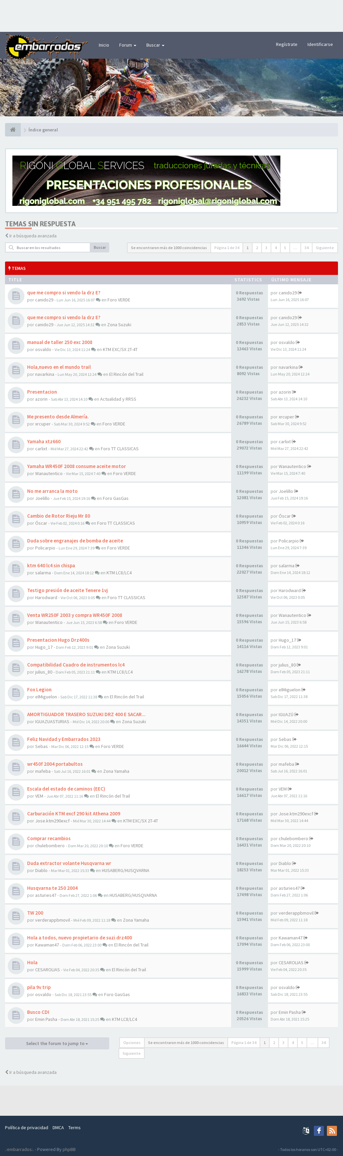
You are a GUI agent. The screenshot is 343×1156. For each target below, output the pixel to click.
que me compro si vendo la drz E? (63, 292)
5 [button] (285, 247)
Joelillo (42, 498)
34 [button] (306, 247)
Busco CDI (38, 1012)
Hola (32, 962)
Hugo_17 (44, 647)
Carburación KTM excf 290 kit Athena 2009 (73, 813)
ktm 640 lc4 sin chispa (51, 565)
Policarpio (45, 548)
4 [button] (276, 247)
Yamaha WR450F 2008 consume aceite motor (76, 466)
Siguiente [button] (325, 247)
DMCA (58, 1127)
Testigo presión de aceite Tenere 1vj (67, 590)
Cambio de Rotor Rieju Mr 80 (58, 516)
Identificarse (320, 44)
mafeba (43, 771)
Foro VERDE (119, 300)
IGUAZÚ (286, 714)
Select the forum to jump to (57, 1043)
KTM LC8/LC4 (119, 573)
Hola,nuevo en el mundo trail (59, 367)
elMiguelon (46, 697)
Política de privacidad (26, 1127)
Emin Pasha (46, 1019)
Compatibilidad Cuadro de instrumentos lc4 (76, 664)
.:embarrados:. (19, 1149)
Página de (226, 247)
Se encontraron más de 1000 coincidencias (169, 247)
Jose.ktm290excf (52, 821)
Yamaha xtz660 (44, 441)
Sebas (41, 746)
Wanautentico (49, 473)
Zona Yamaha (116, 771)
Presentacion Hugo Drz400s (58, 640)
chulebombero (50, 846)
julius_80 (43, 672)
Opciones (132, 1042)
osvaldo (43, 349)
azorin (41, 399)
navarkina (44, 374)
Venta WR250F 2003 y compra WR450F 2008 (74, 615)
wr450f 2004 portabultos (55, 764)
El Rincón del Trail (126, 374)
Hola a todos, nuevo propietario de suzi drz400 (79, 937)
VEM (39, 796)
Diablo (41, 870)
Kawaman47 (47, 945)
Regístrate (286, 44)
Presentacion (42, 392)
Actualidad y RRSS (118, 399)
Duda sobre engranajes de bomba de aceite (75, 540)
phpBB (69, 1149)
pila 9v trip (39, 987)
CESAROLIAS (47, 970)
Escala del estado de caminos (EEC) (66, 789)
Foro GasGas (116, 498)
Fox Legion (39, 689)
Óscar (41, 523)
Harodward (46, 597)
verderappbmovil (52, 920)
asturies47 (45, 895)
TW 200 (35, 913)
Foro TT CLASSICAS (120, 449)
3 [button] (266, 247)
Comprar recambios (49, 838)
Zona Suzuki (119, 325)
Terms (74, 1127)
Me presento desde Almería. (58, 416)
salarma (43, 573)
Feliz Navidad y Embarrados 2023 (63, 739)
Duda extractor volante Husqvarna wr (69, 863)
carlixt (41, 449)
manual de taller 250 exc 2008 (59, 342)
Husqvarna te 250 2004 (52, 888)
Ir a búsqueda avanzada (33, 236)
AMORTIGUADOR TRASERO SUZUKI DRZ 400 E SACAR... (86, 714)
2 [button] (257, 247)
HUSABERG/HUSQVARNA (125, 870)
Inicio (104, 45)
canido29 (44, 300)
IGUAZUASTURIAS (52, 721)
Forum (127, 45)
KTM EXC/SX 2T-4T (120, 349)
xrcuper (43, 424)
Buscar (155, 45)
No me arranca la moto (52, 491)
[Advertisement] (171, 15)
